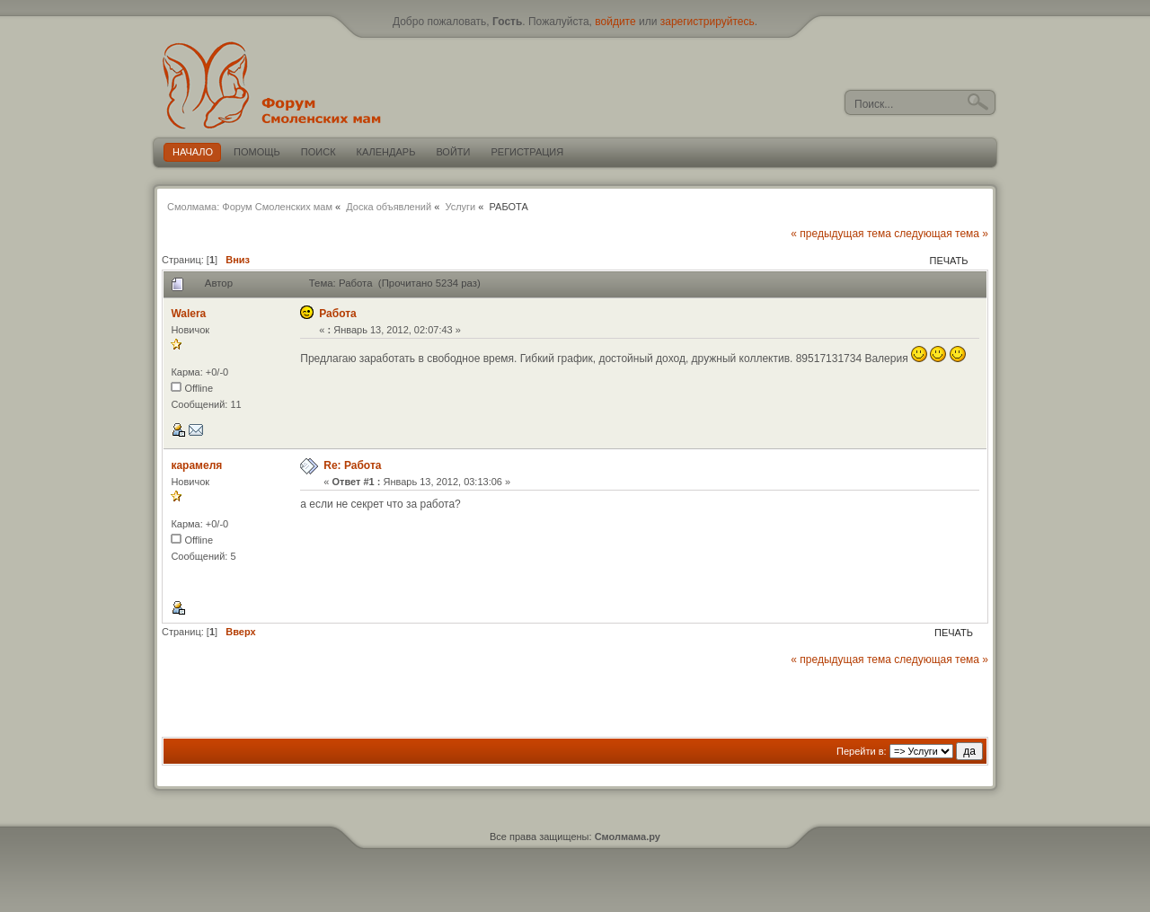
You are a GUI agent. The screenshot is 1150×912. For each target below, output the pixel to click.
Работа (338, 313)
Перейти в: (861, 751)
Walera (188, 313)
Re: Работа (352, 465)
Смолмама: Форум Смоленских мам (249, 206)
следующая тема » (941, 233)
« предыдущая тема (841, 233)
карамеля (196, 465)
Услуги (460, 206)
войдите (615, 21)
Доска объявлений (388, 206)
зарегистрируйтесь (707, 21)
